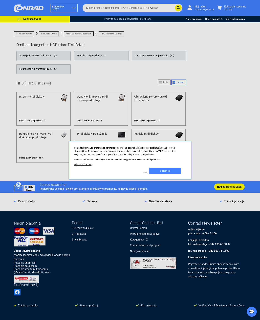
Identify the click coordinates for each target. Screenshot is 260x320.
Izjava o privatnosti (82, 164)
